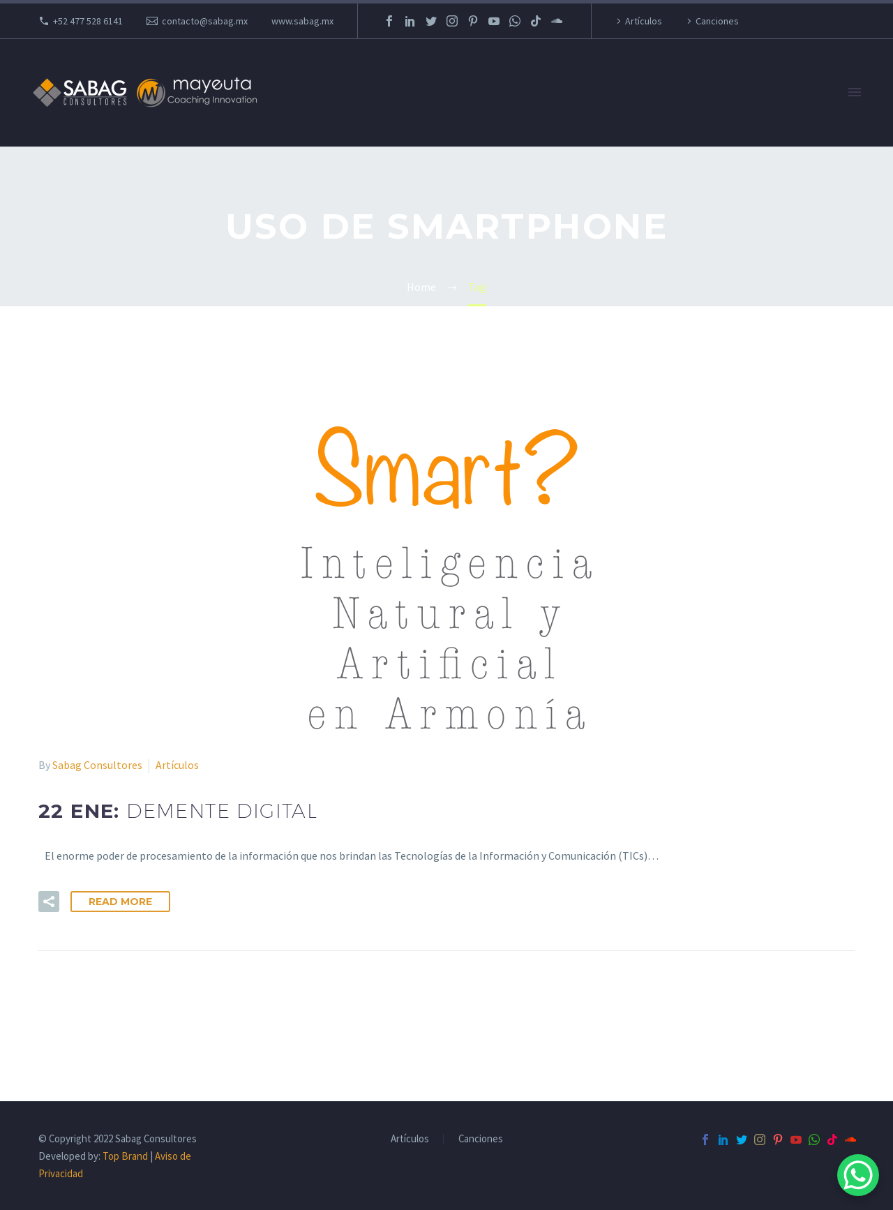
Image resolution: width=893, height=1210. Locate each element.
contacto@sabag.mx (205, 21)
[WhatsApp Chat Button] (858, 1175)
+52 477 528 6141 (88, 21)
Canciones (717, 21)
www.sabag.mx (302, 21)
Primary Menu (854, 92)
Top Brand (125, 1156)
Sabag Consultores (97, 765)
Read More (120, 901)
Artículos (643, 21)
